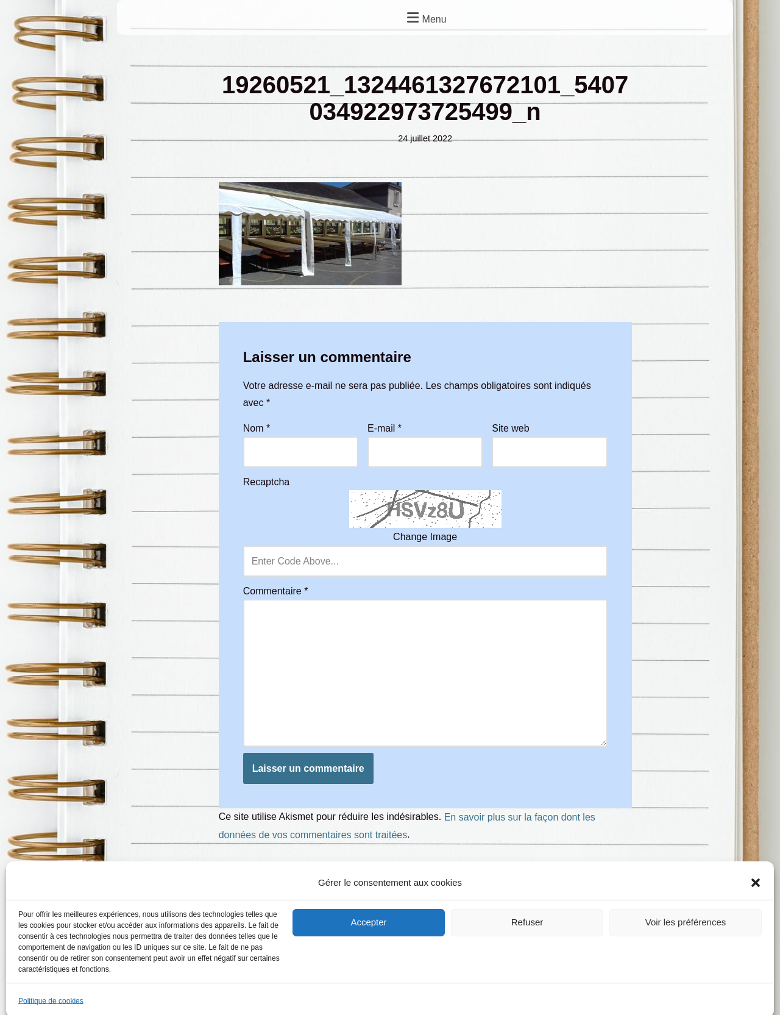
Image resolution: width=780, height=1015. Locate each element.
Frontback (457, 982)
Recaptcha (266, 482)
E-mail (384, 428)
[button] (425, 17)
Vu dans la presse (689, 941)
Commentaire (275, 591)
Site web (510, 428)
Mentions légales (159, 941)
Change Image (425, 537)
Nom (256, 428)
